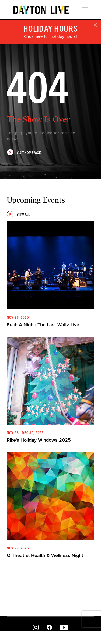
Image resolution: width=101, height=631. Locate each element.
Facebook (49, 627)
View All (18, 214)
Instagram (36, 627)
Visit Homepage (24, 152)
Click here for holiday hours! (50, 36)
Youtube (64, 627)
